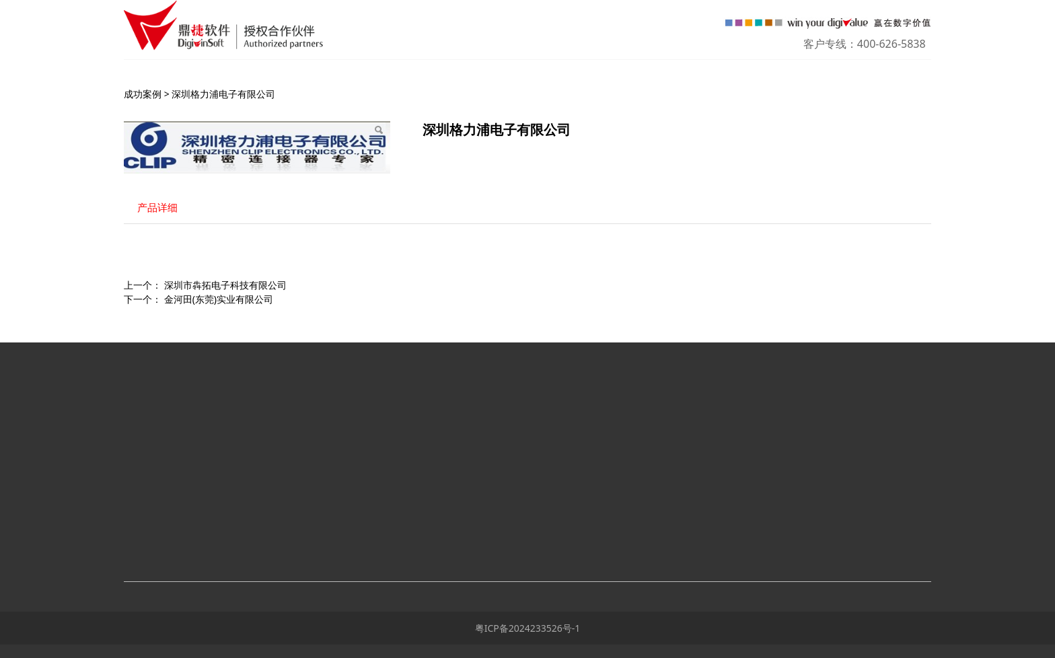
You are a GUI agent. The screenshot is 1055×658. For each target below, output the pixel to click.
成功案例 (142, 93)
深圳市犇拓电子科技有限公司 (225, 285)
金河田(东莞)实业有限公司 (218, 299)
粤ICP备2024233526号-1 (528, 628)
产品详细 (157, 207)
